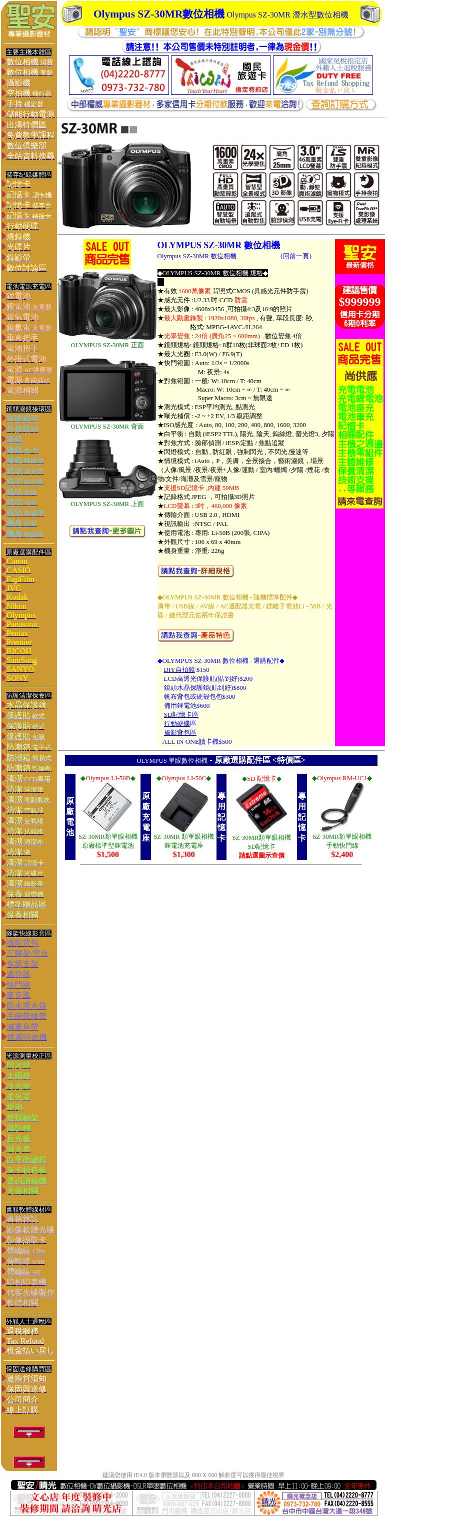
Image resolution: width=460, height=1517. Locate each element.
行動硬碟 (177, 723)
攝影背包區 (180, 732)
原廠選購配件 (238, 760)
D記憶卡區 (183, 714)
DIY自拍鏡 (179, 669)
